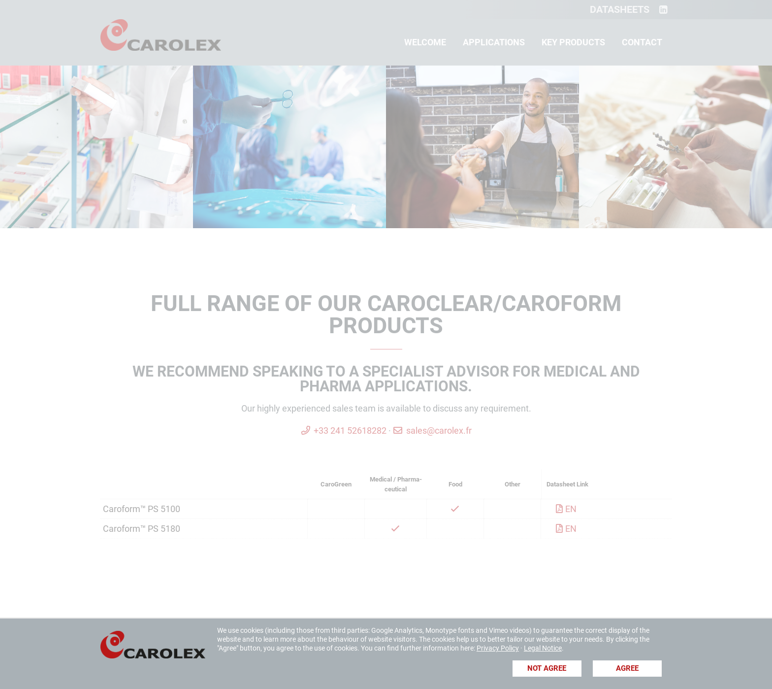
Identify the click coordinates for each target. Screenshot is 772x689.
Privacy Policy (498, 648)
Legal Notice (543, 648)
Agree (627, 668)
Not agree (546, 668)
